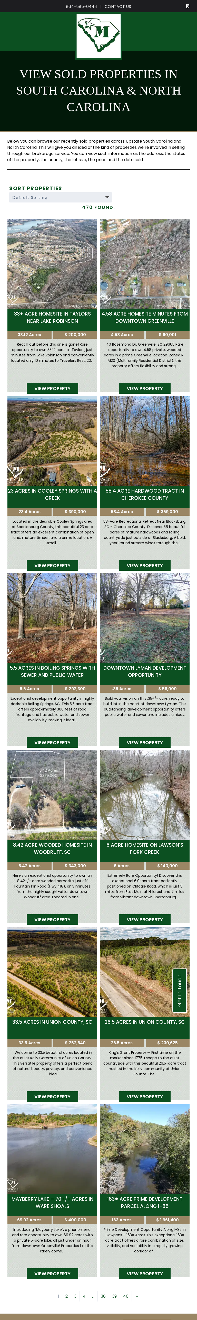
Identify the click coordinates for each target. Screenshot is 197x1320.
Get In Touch (179, 990)
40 (126, 1296)
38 (103, 1296)
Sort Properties (35, 188)
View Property (52, 388)
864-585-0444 (81, 7)
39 (114, 1296)
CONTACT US (118, 7)
